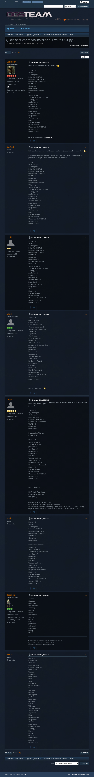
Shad (9, 314)
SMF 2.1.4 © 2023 (10, 774)
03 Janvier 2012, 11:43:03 (40, 595)
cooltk (9, 237)
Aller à (52, 763)
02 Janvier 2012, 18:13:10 (40, 62)
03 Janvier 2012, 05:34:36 (40, 400)
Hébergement (48, 137)
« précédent (74, 45)
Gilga (9, 400)
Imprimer (84, 52)
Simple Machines (21, 774)
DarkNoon (11, 62)
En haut (8, 753)
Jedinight (11, 595)
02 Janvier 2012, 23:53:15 (40, 238)
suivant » (84, 45)
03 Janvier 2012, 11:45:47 (40, 655)
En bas (7, 52)
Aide (69, 774)
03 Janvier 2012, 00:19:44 (40, 314)
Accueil (11, 29)
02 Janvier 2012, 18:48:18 (40, 147)
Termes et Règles (77, 774)
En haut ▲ (86, 774)
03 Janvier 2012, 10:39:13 (40, 518)
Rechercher (25, 29)
